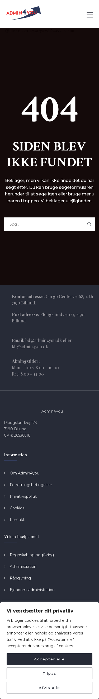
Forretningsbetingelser (31, 484)
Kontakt (17, 519)
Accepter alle (49, 659)
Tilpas (49, 673)
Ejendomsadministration (32, 589)
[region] (49, 650)
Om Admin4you (24, 473)
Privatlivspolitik (23, 496)
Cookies (17, 508)
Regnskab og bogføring (32, 554)
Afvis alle (50, 687)
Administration (23, 566)
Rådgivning (20, 578)
